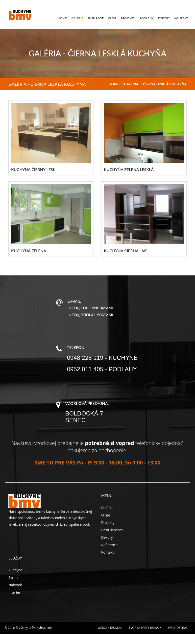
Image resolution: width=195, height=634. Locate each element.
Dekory (164, 18)
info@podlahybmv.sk (91, 314)
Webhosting (177, 627)
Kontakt (181, 18)
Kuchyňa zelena (28, 250)
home (114, 84)
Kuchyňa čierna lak (125, 250)
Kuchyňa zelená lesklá (129, 169)
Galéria (77, 18)
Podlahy (147, 18)
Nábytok (15, 585)
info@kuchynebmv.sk (91, 307)
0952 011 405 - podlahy (102, 369)
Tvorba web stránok (145, 627)
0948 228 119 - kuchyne (102, 357)
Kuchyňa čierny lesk (33, 169)
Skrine (13, 577)
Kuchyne (15, 570)
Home (62, 18)
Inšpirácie (96, 18)
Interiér (14, 592)
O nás (106, 515)
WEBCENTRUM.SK (110, 627)
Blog (112, 18)
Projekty (128, 18)
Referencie (109, 544)
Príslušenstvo (112, 530)
